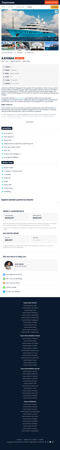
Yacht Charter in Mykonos (30, 374)
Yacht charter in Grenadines (30, 431)
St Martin (10, 7)
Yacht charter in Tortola (30, 414)
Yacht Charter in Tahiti (30, 305)
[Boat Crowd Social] (45, 442)
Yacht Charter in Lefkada (30, 376)
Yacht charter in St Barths (30, 424)
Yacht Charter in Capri (30, 360)
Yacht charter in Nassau (30, 407)
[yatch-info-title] (7, 53)
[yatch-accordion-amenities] (19, 53)
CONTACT (19, 440)
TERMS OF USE (27, 440)
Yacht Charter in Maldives (30, 313)
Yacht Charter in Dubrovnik (30, 386)
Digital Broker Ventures (37, 442)
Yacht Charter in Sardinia (30, 355)
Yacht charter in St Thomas (30, 416)
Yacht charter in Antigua (30, 419)
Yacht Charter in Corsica (30, 353)
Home (3, 7)
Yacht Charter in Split (30, 383)
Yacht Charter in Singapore (30, 320)
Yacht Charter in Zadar (30, 381)
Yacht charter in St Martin (30, 421)
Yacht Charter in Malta (30, 365)
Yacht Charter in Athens (30, 371)
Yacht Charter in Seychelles (30, 315)
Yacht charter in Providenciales (30, 411)
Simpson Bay (20, 7)
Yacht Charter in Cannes (30, 346)
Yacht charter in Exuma (30, 409)
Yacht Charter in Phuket (30, 322)
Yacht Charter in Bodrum (30, 391)
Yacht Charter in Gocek (30, 398)
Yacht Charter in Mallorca (30, 338)
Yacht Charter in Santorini (30, 378)
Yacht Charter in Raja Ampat (30, 332)
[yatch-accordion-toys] (30, 53)
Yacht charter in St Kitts (30, 426)
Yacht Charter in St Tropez (30, 343)
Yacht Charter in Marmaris (30, 393)
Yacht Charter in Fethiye (30, 395)
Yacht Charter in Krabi (30, 325)
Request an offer (51, 2)
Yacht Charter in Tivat (30, 388)
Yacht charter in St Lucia (30, 428)
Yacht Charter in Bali (30, 327)
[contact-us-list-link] (30, 265)
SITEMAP (41, 440)
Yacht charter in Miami (30, 404)
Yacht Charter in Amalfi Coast (30, 358)
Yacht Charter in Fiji (30, 310)
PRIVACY (35, 440)
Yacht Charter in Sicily (30, 363)
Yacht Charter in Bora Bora (30, 308)
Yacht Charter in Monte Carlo (30, 350)
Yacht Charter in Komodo (30, 330)
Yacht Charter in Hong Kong (30, 317)
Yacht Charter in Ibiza (30, 341)
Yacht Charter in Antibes (30, 348)
